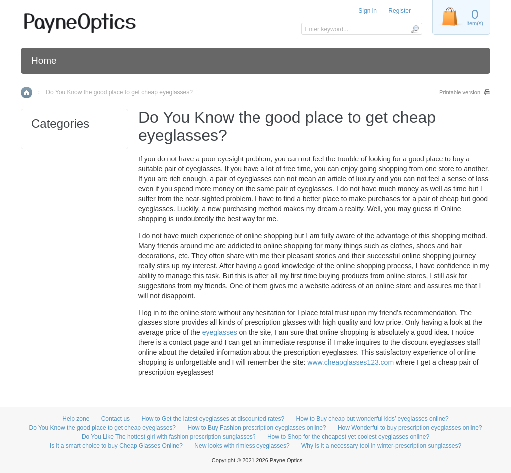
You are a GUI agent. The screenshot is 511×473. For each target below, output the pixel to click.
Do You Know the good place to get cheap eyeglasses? (102, 427)
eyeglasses (219, 332)
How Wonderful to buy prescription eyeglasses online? (410, 427)
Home (44, 60)
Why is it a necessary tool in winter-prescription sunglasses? (381, 445)
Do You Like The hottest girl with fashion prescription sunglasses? (169, 436)
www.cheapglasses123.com (350, 362)
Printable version (459, 92)
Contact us (115, 418)
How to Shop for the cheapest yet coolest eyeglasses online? (348, 436)
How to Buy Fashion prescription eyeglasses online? (256, 427)
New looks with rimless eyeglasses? (241, 445)
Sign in (367, 10)
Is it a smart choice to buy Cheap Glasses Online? (116, 445)
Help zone (75, 418)
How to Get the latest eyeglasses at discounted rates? (212, 418)
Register (399, 10)
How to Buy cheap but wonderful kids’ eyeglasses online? (372, 418)
